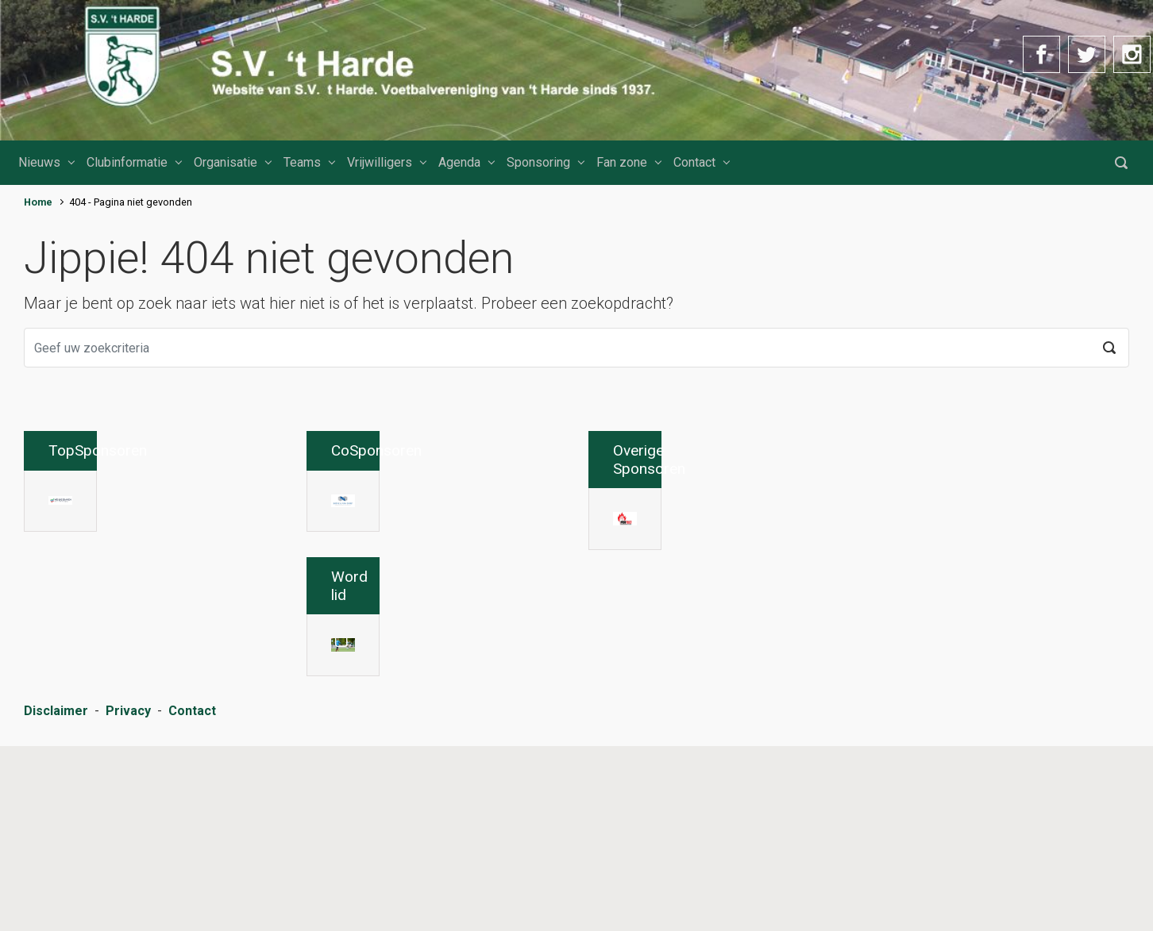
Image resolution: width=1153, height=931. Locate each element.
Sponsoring (538, 162)
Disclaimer (56, 898)
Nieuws (39, 162)
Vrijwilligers (379, 162)
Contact (694, 162)
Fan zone (621, 162)
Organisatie (225, 162)
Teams (302, 162)
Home (38, 202)
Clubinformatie (127, 162)
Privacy (128, 898)
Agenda (459, 162)
